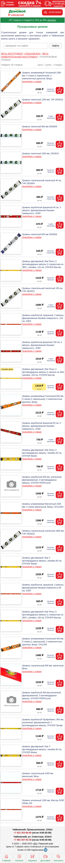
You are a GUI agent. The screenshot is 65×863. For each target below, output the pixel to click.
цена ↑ (41, 64)
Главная (6, 858)
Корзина (32, 858)
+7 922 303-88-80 (23, 832)
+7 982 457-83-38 (23, 839)
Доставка (45, 858)
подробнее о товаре (32, 81)
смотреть (51, 20)
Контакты (58, 858)
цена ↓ (49, 64)
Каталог (19, 858)
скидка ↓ (59, 64)
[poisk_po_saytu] (25, 46)
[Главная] (17, 11)
